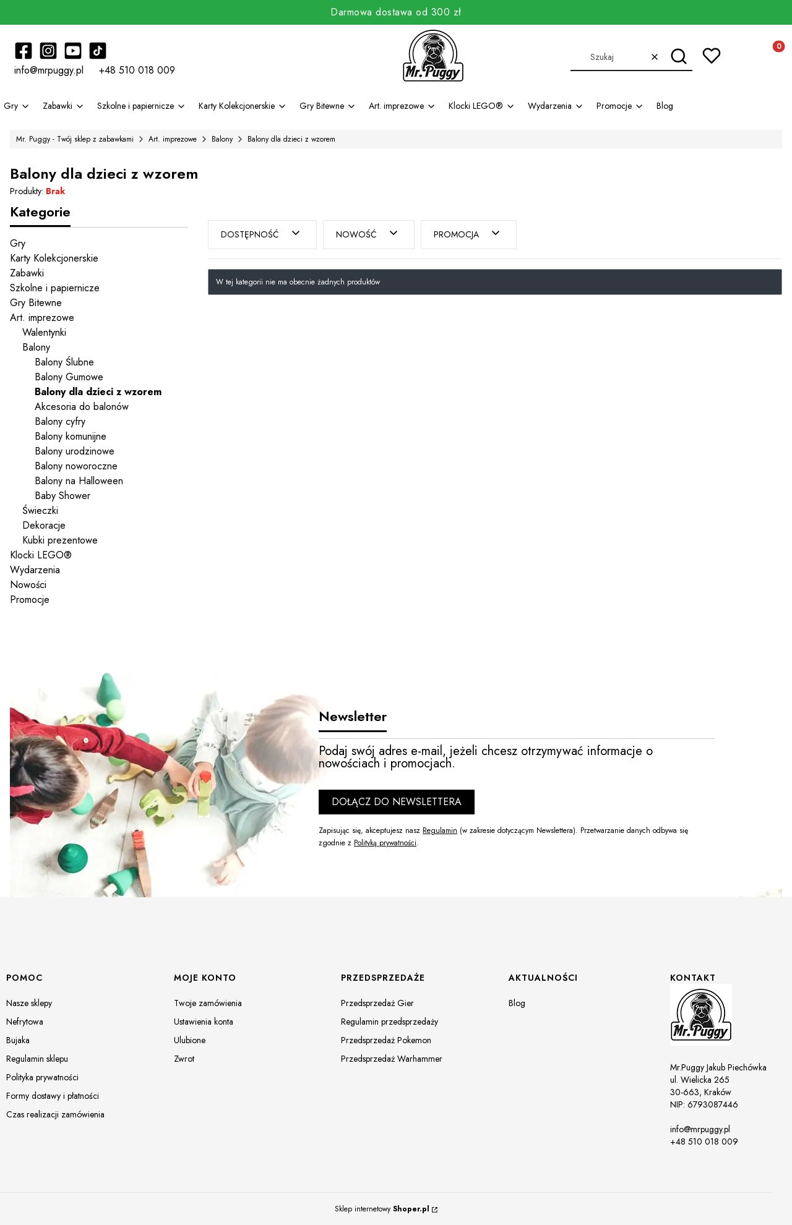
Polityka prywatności (42, 1077)
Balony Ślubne (64, 362)
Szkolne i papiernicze (55, 288)
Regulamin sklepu (37, 1058)
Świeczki (40, 510)
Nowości (28, 585)
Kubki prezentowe (60, 540)
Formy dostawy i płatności (52, 1096)
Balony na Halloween (79, 481)
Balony (222, 139)
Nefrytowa (24, 1021)
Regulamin (440, 830)
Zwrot (184, 1058)
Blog (517, 1003)
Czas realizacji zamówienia (55, 1114)
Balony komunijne (70, 436)
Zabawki (27, 273)
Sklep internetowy (382, 1208)
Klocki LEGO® (41, 555)
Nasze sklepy (29, 1003)
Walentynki (44, 332)
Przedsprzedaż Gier (377, 1003)
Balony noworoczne (76, 466)
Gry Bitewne (36, 303)
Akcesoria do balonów (82, 406)
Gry (17, 243)
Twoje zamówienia (208, 1003)
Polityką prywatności (385, 842)
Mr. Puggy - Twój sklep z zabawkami (75, 139)
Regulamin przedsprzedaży (389, 1021)
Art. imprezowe (172, 139)
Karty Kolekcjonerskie (54, 258)
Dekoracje (44, 525)
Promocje (30, 599)
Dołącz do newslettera (397, 802)
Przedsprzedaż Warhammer (391, 1058)
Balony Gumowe (69, 377)
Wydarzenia (35, 570)
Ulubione (189, 1040)
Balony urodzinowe (74, 451)
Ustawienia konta (203, 1021)
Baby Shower (62, 496)
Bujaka (18, 1040)
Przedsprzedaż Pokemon (386, 1040)
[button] (678, 56)
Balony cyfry (60, 421)
